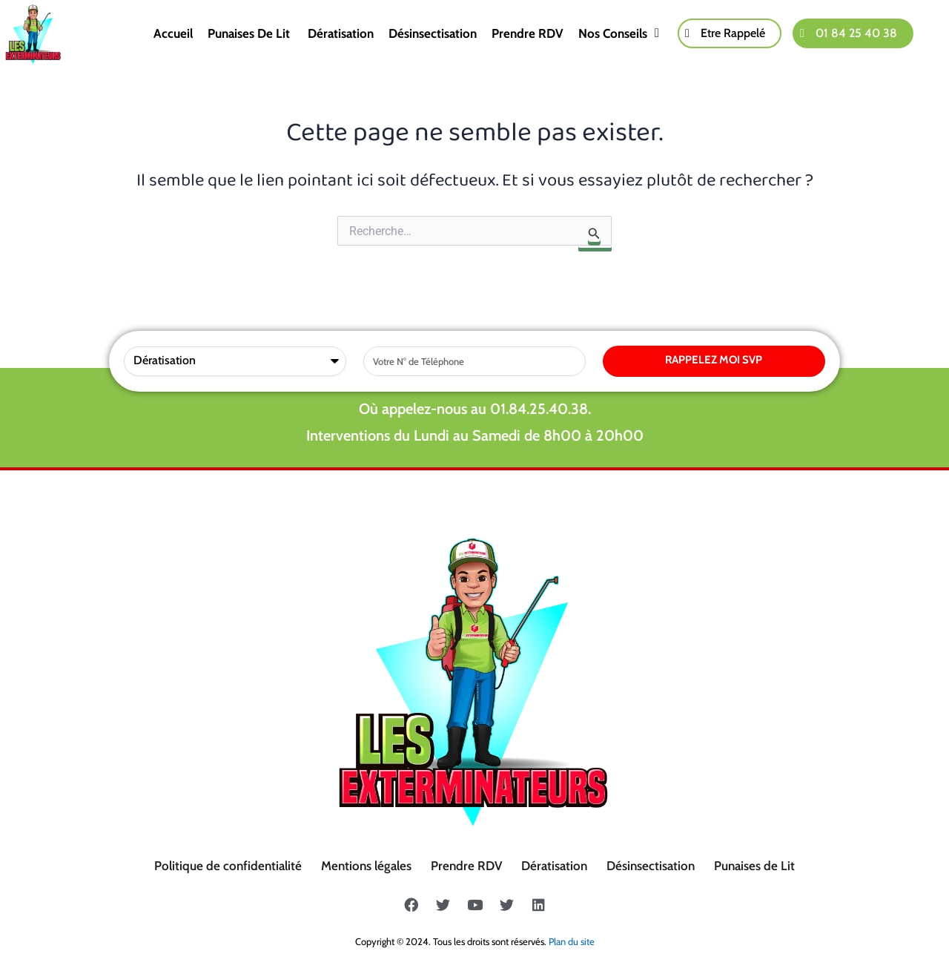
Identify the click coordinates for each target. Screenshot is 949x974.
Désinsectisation (432, 33)
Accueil (173, 33)
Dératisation (341, 33)
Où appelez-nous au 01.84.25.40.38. (475, 409)
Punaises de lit (250, 33)
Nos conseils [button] (618, 33)
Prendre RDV (527, 33)
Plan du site (572, 941)
